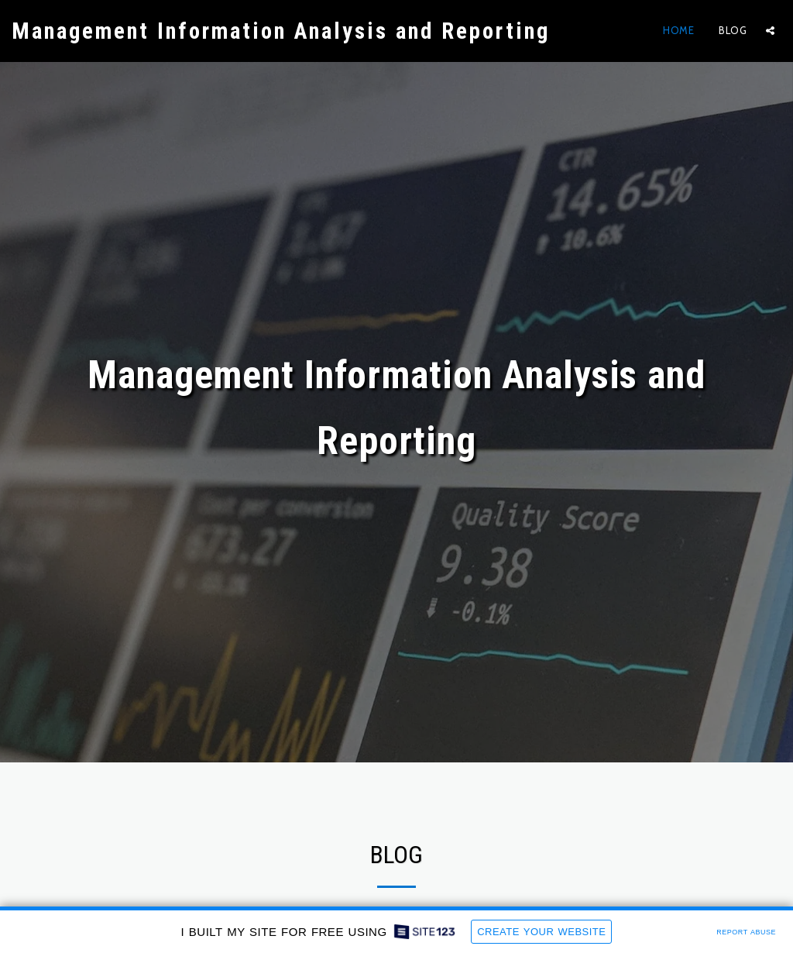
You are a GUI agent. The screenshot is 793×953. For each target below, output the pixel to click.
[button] (770, 31)
